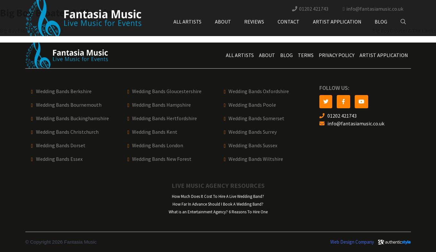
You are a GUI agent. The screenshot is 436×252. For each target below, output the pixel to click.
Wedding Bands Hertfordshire (164, 118)
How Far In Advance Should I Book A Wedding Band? (218, 204)
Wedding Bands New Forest (161, 159)
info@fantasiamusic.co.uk (374, 8)
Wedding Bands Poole (252, 105)
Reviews (254, 21)
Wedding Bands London (157, 145)
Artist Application (337, 21)
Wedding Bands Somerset (256, 118)
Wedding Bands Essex (59, 159)
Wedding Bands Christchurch (67, 132)
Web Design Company (352, 242)
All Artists (187, 21)
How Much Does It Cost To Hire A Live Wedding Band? (218, 196)
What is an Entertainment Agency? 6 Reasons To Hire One (218, 212)
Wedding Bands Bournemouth (69, 105)
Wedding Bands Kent (154, 132)
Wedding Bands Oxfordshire (258, 91)
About (223, 21)
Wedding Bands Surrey (252, 132)
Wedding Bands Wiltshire (255, 159)
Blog (381, 21)
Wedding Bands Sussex (252, 145)
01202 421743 (313, 8)
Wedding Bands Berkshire (64, 91)
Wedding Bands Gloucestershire (166, 91)
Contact (288, 21)
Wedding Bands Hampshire (161, 105)
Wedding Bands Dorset (60, 145)
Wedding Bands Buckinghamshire (72, 118)
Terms (306, 55)
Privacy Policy (336, 55)
